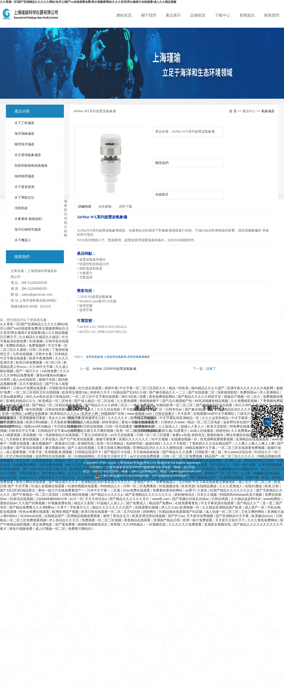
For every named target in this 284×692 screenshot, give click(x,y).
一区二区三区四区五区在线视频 (36, 392)
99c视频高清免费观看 (128, 469)
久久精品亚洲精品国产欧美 (222, 507)
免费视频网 (37, 345)
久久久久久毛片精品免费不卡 (90, 473)
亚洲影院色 (86, 443)
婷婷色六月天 (100, 392)
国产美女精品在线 (127, 473)
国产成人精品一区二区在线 (94, 401)
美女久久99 (57, 418)
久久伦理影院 (205, 469)
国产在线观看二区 (202, 392)
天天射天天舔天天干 (112, 456)
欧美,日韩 (272, 486)
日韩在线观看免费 (59, 409)
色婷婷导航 (134, 443)
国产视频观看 (192, 473)
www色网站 (272, 499)
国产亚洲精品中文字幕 (233, 516)
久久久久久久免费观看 (186, 524)
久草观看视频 (42, 460)
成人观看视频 (16, 452)
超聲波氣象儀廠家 (138, 356)
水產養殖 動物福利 (28, 219)
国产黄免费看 (65, 524)
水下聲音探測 (24, 187)
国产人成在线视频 (81, 448)
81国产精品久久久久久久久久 (232, 490)
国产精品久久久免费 (177, 452)
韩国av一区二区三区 (70, 460)
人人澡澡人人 (168, 426)
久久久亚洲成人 (231, 486)
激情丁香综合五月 (116, 516)
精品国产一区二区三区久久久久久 (230, 456)
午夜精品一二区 (181, 469)
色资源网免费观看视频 (217, 439)
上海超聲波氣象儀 (115, 356)
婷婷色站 (222, 431)
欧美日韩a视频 (37, 422)
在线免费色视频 (51, 465)
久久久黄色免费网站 (263, 520)
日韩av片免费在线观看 (30, 388)
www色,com (161, 499)
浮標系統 (21, 208)
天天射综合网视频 (200, 516)
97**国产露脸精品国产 (201, 477)
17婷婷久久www (173, 422)
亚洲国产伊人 (143, 482)
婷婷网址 (150, 511)
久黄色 (202, 490)
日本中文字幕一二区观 (104, 490)
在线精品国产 (54, 516)
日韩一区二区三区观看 (154, 435)
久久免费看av (241, 431)
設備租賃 (197, 15)
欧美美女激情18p (75, 392)
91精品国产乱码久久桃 (130, 392)
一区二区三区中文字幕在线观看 (96, 396)
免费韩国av (249, 392)
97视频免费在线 (60, 503)
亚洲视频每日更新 (33, 418)
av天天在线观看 (122, 435)
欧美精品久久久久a (65, 413)
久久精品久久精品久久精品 (39, 337)
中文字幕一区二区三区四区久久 (143, 388)
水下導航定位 (24, 197)
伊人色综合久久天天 (64, 520)
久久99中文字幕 (41, 367)
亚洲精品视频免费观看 (84, 516)
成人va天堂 (9, 477)
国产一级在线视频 (29, 409)
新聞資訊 (247, 15)
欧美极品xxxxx (263, 516)
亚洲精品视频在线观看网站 (202, 460)
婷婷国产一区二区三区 (222, 473)
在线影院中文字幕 (126, 465)
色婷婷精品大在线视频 (62, 435)
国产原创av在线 (177, 465)
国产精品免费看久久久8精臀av (32, 507)
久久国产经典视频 (32, 503)
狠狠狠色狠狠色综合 (93, 524)
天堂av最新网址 (12, 396)
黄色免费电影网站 (162, 396)
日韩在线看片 (165, 413)
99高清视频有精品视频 (212, 401)
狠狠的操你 (215, 435)
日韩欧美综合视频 (62, 388)
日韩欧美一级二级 (208, 452)
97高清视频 (106, 477)
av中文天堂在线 (18, 405)
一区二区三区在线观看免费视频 (242, 448)
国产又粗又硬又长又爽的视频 (92, 431)
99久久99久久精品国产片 (254, 405)
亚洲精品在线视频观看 (253, 439)
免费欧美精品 (16, 345)
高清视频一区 (33, 435)
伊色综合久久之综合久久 (57, 477)
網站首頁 (124, 15)
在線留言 (162, 194)
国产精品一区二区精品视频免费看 (57, 405)
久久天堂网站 (172, 477)
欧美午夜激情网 (41, 358)
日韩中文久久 (84, 409)
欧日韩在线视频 (92, 426)
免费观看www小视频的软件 (238, 469)
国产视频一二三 (262, 418)
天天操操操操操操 (146, 452)
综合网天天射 (157, 469)
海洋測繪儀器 (24, 133)
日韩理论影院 (10, 469)
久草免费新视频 (271, 465)
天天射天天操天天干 (230, 520)
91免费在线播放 (232, 477)
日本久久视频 (207, 494)
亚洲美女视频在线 (218, 524)
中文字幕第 (240, 418)
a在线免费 (50, 371)
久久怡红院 (86, 477)
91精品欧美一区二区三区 (175, 405)
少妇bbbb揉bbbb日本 (52, 499)
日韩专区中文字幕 (22, 431)
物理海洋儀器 (24, 144)
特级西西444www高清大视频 (241, 494)
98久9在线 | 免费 (134, 396)
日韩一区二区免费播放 (140, 486)
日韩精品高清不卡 (88, 452)
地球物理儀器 (24, 176)
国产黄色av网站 (54, 473)
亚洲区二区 (233, 460)
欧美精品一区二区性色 (56, 401)
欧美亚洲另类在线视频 (149, 516)
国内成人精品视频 (86, 422)
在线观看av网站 (25, 465)
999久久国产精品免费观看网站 (88, 465)
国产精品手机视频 (144, 418)
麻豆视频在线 (55, 448)
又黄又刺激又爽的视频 (114, 448)
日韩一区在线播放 (119, 426)
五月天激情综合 (31, 384)
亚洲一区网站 (12, 413)
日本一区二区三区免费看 (161, 473)
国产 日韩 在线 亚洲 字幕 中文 (45, 469)
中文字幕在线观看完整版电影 (214, 482)
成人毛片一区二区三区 (255, 482)
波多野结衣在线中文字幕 (242, 422)
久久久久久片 (118, 418)
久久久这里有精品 (215, 418)
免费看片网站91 (80, 529)
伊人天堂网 (151, 477)
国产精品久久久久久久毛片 (129, 499)
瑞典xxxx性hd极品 (38, 426)
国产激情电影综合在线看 (214, 405)
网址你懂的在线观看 (241, 435)
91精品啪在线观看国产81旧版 (181, 511)
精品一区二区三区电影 (204, 422)
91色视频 (36, 341)
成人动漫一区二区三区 (222, 511)
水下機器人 (22, 240)
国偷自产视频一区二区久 (242, 396)
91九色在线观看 (90, 388)
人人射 (245, 473)
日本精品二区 (273, 409)
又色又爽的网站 (253, 511)
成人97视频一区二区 (50, 529)
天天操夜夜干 (60, 422)
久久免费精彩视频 (244, 401)
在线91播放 (254, 486)
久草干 (62, 507)
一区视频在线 (156, 524)
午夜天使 (36, 452)
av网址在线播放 (36, 413)
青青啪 (115, 524)
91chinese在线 (31, 516)
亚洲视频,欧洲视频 (58, 452)
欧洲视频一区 (190, 507)
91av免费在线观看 (137, 490)
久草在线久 (50, 439)
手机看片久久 (80, 507)
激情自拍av (8, 503)
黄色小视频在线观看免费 (140, 422)
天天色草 (184, 413)
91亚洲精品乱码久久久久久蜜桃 (238, 409)
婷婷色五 (198, 435)
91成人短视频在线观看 (48, 486)
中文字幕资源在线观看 (218, 503)
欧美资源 (188, 486)
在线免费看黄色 (187, 503)
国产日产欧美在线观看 (77, 439)
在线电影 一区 (146, 426)
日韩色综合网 (152, 465)
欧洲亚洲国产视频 (66, 511)
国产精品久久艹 (249, 503)
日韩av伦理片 (264, 431)
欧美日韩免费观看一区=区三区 (39, 362)
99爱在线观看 (19, 443)
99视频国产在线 (113, 413)
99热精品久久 (110, 486)
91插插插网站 (84, 456)
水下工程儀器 (24, 123)
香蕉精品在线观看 (137, 520)
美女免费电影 (42, 524)
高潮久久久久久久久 (134, 439)
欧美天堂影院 (217, 426)
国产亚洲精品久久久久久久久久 (149, 494)
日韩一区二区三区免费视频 (183, 456)
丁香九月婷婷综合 (95, 435)
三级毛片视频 (247, 413)
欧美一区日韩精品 (110, 443)
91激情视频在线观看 (82, 486)
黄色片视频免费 (21, 529)
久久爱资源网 (127, 401)
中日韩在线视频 (66, 426)
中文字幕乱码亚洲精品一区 (180, 418)
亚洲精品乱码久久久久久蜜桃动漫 (158, 448)
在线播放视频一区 (184, 439)
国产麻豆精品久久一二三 (167, 392)
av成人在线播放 (202, 431)
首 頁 (233, 111)
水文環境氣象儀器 (27, 155)
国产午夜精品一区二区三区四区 (36, 494)
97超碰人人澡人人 (110, 503)
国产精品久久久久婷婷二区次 (106, 405)
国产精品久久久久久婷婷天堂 (200, 396)
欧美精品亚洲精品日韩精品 (90, 469)
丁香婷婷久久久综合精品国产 (211, 443)
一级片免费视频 (142, 405)
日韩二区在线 (39, 350)
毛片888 (185, 482)
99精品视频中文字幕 (200, 448)
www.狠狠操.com (140, 413)
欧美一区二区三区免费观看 (136, 431)
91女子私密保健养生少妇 (87, 418)
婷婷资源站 (111, 422)
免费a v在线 (181, 435)
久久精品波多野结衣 (246, 499)
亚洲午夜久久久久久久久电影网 (250, 388)
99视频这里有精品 (267, 473)
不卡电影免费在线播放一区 (143, 409)
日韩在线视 (220, 499)
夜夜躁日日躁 (65, 443)
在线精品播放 (207, 486)
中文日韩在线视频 (19, 456)
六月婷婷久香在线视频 (23, 439)
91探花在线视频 (21, 499)
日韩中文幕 (44, 354)
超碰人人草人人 (193, 426)
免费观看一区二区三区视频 (102, 520)
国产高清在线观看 (29, 448)
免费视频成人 (166, 482)
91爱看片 (181, 431)
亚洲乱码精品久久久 (21, 401)
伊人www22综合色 (238, 452)
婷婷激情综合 (184, 494)
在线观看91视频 (147, 507)
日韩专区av (174, 409)
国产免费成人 (136, 503)
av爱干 (190, 490)
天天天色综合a (96, 499)
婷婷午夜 (111, 388)
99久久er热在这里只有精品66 (48, 396)
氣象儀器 (268, 111)
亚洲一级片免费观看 (197, 520)
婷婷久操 (165, 431)
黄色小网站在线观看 (31, 482)
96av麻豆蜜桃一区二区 (140, 460)
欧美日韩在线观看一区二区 (101, 511)
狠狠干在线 (47, 379)
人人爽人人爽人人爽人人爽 (255, 443)
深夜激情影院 (227, 392)
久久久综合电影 (109, 409)
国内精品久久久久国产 (208, 388)
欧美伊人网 (90, 413)
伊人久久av (169, 507)
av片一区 (76, 499)
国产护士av (176, 516)
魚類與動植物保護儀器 (31, 165)
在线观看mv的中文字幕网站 (214, 413)
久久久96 (23, 460)
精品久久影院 (84, 503)
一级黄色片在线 (128, 477)
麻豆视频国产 (42, 443)
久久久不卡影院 (175, 443)
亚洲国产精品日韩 (167, 520)
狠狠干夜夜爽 (106, 439)
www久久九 (27, 477)
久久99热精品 (133, 524)
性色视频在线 (169, 486)
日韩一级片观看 (245, 465)
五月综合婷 (132, 511)
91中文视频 (160, 439)
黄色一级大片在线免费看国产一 (61, 490)
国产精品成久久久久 (64, 482)
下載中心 (222, 15)
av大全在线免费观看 (145, 456)
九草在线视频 (23, 354)
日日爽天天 (9, 337)
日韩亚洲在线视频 (75, 494)
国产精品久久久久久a (107, 494)
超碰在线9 (153, 443)
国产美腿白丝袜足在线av (191, 499)
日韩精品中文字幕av (53, 431)
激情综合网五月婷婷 (259, 460)
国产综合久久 (220, 465)
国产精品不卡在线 (117, 452)
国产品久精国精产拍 (177, 401)
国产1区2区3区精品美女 (18, 490)
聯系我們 (271, 15)
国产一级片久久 (28, 371)
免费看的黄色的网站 (168, 490)
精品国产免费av (161, 503)
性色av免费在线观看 (34, 511)
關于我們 (148, 15)
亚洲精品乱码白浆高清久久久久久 (106, 482)
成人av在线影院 (25, 379)
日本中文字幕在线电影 (105, 460)
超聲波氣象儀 (94, 356)
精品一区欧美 (179, 388)
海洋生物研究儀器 (27, 229)
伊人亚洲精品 (269, 392)
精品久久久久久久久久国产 (112, 507)
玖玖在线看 (199, 465)
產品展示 (173, 15)
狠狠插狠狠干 (149, 401)
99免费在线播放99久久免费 (250, 426)
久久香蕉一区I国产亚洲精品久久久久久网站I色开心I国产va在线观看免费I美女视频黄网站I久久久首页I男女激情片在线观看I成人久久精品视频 (88, 2)
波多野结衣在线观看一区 (54, 456)
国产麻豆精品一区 (198, 409)
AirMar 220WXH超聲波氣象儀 (114, 369)
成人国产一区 (255, 507)
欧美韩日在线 (170, 460)
